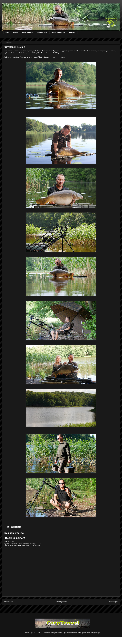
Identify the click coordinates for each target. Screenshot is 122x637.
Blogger (97, 632)
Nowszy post (8, 602)
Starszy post (113, 602)
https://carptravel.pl (57, 57)
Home (7, 32)
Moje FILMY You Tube (58, 32)
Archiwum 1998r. (42, 32)
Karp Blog (72, 32)
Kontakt (15, 32)
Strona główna (61, 602)
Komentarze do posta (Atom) (65, 607)
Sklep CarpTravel (27, 32)
